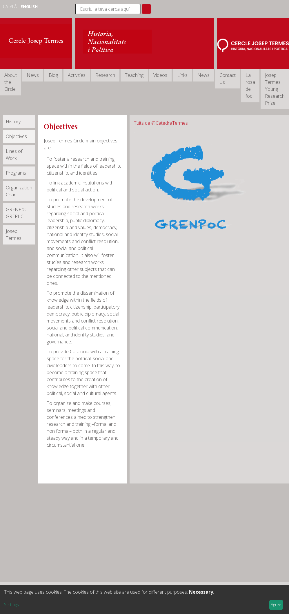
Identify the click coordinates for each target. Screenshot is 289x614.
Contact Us (227, 78)
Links (182, 75)
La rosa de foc (250, 85)
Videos (160, 75)
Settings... (12, 604)
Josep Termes (13, 234)
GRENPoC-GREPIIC (17, 213)
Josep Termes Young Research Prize (275, 89)
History (13, 121)
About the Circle (10, 82)
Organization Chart (19, 191)
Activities (77, 75)
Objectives (16, 136)
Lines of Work (14, 154)
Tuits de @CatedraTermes (161, 123)
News (33, 75)
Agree (276, 604)
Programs (16, 173)
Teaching (134, 75)
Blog (53, 75)
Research (105, 75)
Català (10, 6)
